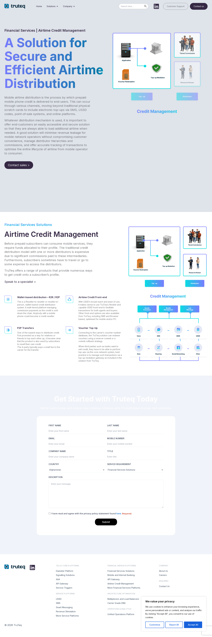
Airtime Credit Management (120, 583)
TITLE (110, 451)
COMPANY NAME (57, 451)
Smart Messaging (64, 607)
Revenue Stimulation (66, 611)
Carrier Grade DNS (116, 603)
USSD (59, 599)
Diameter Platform (64, 571)
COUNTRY (54, 464)
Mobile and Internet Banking (121, 575)
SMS (58, 603)
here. (119, 513)
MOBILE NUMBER (115, 438)
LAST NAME (113, 425)
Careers (163, 575)
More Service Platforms (67, 615)
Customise (154, 624)
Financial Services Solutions (120, 571)
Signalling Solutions (65, 575)
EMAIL (52, 438)
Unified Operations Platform (120, 614)
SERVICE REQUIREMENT (119, 464)
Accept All (193, 624)
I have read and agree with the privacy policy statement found (91, 513)
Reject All (174, 624)
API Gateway (62, 583)
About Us (163, 571)
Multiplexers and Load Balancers (123, 599)
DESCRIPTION (56, 477)
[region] (173, 614)
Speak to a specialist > (20, 282)
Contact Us (164, 586)
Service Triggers (64, 587)
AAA (58, 579)
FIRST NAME (55, 425)
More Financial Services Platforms (123, 587)
